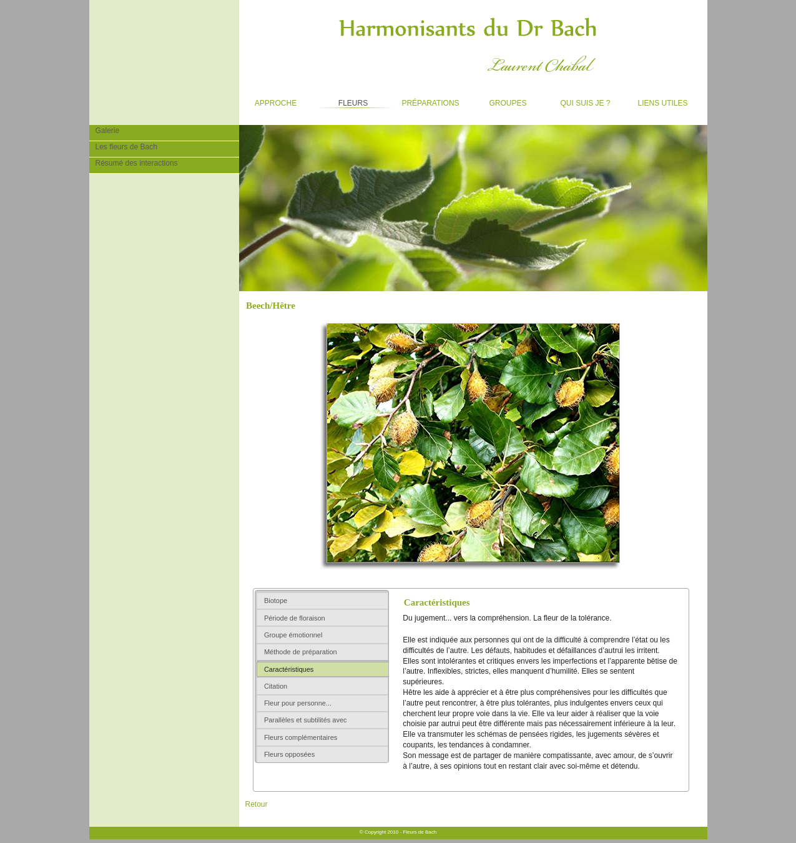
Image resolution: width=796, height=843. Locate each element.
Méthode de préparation (300, 652)
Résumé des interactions (133, 162)
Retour (256, 804)
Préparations (426, 100)
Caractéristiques (288, 669)
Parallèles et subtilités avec (305, 720)
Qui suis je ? (580, 100)
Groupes (499, 100)
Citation (275, 686)
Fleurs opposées (289, 754)
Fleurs (342, 100)
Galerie (104, 130)
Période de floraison (294, 618)
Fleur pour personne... (298, 703)
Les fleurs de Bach (123, 146)
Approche (268, 100)
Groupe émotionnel (293, 635)
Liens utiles (657, 100)
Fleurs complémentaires (300, 737)
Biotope (275, 600)
